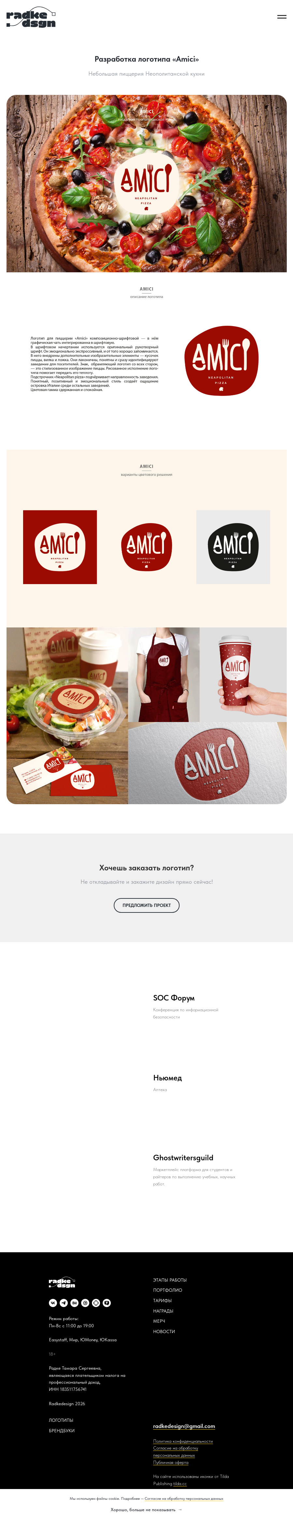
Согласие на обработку (175, 1448)
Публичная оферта (170, 1462)
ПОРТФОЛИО (167, 1290)
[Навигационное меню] (281, 17)
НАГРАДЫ (163, 1311)
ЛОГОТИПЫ (61, 1420)
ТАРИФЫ (162, 1300)
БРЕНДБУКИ (62, 1430)
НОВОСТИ (164, 1331)
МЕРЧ (159, 1321)
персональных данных (174, 1455)
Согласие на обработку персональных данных (184, 1498)
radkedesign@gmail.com (184, 1425)
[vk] (53, 1303)
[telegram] (64, 1303)
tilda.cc (180, 1483)
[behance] (74, 1303)
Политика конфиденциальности (183, 1441)
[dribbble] (85, 1303)
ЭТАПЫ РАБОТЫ (170, 1280)
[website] (96, 1303)
